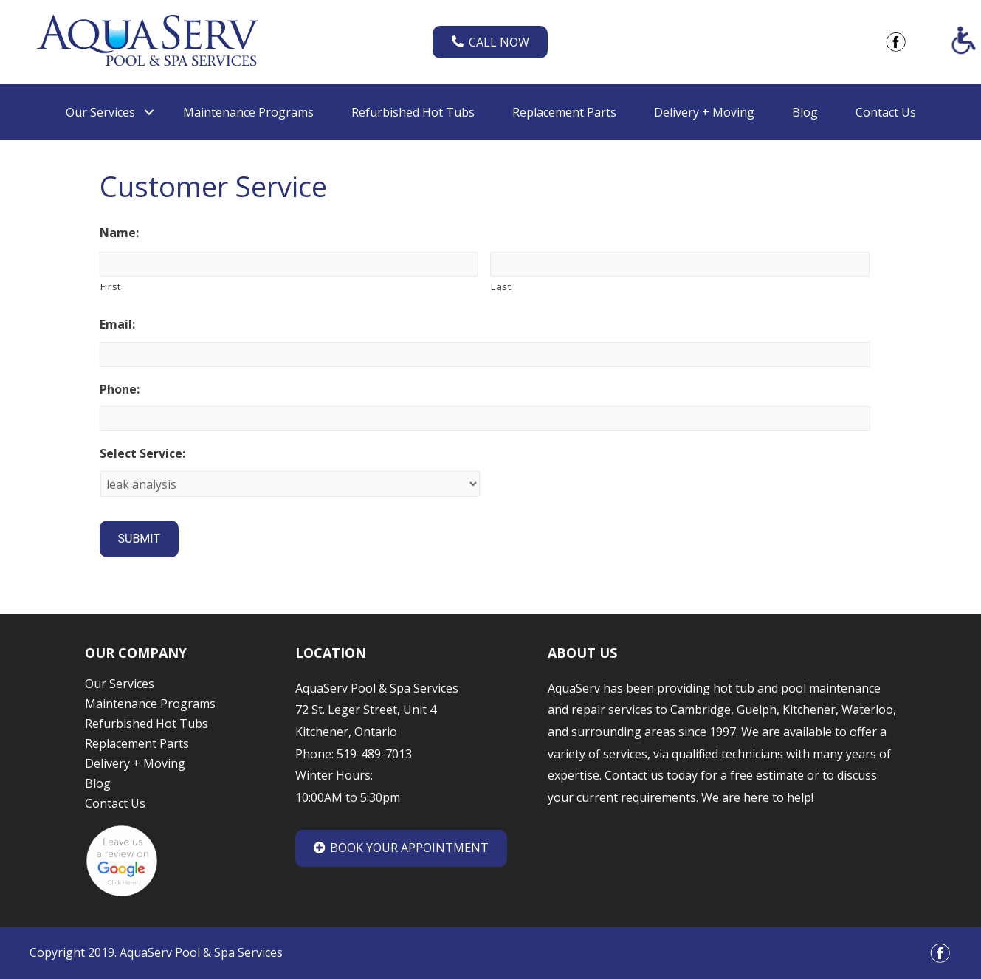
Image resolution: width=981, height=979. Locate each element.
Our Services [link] (100, 112)
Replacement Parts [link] (564, 112)
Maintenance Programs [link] (248, 112)
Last (501, 286)
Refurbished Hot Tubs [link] (413, 112)
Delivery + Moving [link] (704, 112)
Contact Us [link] (886, 112)
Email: (117, 324)
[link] (147, 40)
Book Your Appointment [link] (401, 847)
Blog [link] (805, 112)
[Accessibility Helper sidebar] (963, 40)
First (110, 286)
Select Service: (142, 453)
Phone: (120, 389)
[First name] (289, 264)
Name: (119, 233)
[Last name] (680, 264)
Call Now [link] (490, 42)
